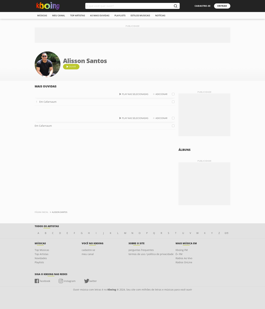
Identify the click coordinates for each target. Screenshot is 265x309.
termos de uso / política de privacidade (151, 254)
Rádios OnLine (184, 262)
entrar (222, 5)
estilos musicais (140, 15)
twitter (93, 281)
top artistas (77, 15)
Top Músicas (42, 250)
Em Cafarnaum (47, 101)
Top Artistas (41, 254)
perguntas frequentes (141, 250)
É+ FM (179, 254)
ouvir (72, 66)
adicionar (161, 94)
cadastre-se (203, 5)
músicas (42, 15)
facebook (45, 281)
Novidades (41, 258)
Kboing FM (182, 250)
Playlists (39, 262)
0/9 (226, 233)
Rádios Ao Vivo (184, 258)
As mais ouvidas (99, 15)
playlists (119, 15)
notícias (160, 15)
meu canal (58, 15)
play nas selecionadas (135, 94)
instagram (70, 281)
